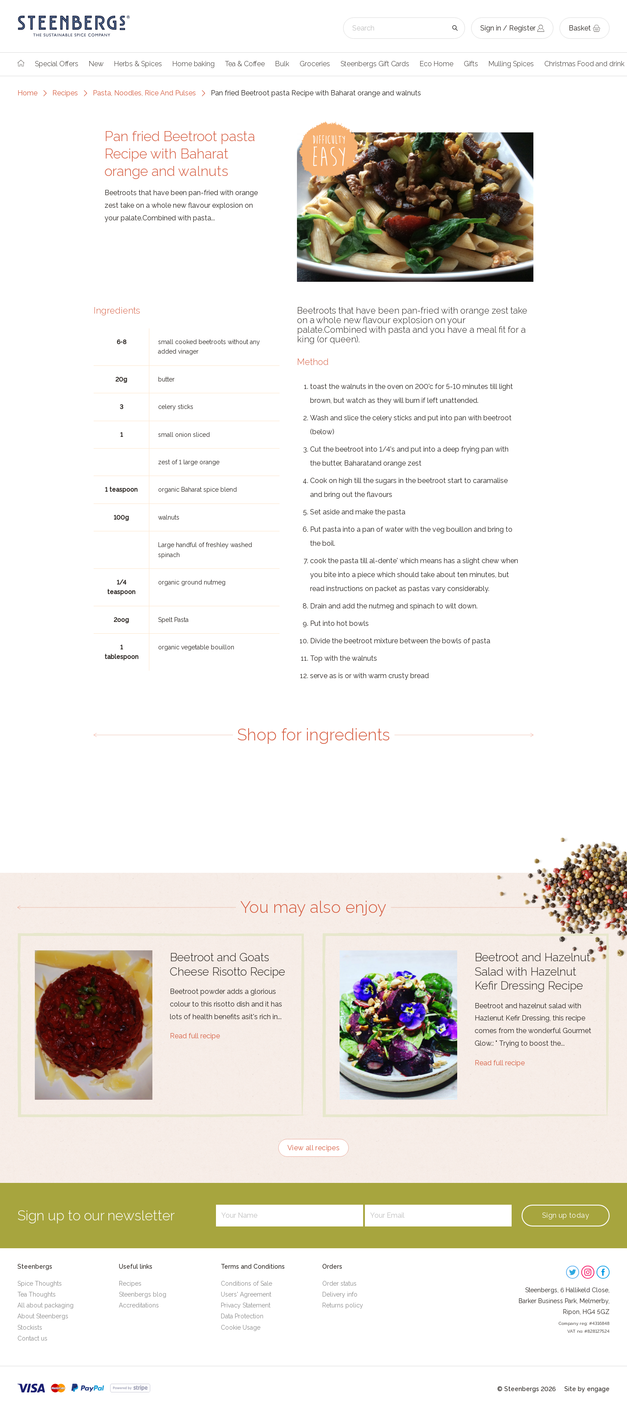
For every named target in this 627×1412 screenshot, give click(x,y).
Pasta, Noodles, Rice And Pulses (144, 93)
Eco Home (436, 64)
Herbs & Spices (138, 64)
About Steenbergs (42, 1316)
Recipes (65, 93)
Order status (339, 1283)
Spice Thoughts (39, 1283)
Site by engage (587, 1388)
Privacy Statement (245, 1305)
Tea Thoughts (36, 1294)
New (96, 64)
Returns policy (342, 1305)
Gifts (471, 64)
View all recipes (313, 1148)
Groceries (315, 64)
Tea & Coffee (245, 64)
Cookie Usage (240, 1327)
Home (27, 93)
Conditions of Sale (246, 1283)
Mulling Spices (511, 64)
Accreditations (139, 1305)
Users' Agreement (246, 1294)
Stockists (29, 1327)
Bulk (282, 64)
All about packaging (45, 1305)
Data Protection (242, 1316)
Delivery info (339, 1294)
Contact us (32, 1338)
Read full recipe (195, 1036)
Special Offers (56, 64)
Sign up (565, 1215)
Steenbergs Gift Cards (374, 64)
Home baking (193, 64)
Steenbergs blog (142, 1294)
